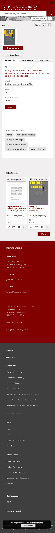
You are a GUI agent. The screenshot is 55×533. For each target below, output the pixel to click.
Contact (9, 483)
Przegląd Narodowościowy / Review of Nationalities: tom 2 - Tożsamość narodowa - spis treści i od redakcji (38, 208)
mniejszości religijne (15, 139)
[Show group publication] (16, 179)
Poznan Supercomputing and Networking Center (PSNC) (28, 528)
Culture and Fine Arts (15, 372)
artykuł (8, 100)
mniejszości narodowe (16, 144)
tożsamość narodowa (16, 149)
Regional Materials (14, 383)
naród (9, 135)
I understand (28, 526)
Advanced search (39, 18)
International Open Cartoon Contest (21, 400)
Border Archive (12, 388)
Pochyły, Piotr (27, 84)
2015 (7, 92)
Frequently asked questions (17, 478)
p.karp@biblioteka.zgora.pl (17, 329)
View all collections (14, 414)
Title (8, 435)
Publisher (10, 446)
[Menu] (51, 2)
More (43, 234)
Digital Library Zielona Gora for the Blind (23, 405)
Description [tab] (10, 60)
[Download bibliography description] (13, 227)
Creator (9, 429)
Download (12, 55)
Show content (13, 48)
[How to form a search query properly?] (50, 18)
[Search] (50, 13)
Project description (14, 461)
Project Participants (14, 467)
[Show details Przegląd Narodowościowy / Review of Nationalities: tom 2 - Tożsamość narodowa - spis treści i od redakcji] (46, 227)
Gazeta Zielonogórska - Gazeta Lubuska (22, 394)
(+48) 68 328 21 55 (14, 279)
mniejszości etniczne (26, 135)
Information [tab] (27, 60)
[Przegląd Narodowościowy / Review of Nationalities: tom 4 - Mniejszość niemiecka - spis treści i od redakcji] (9, 37)
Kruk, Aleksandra (12, 84)
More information (36, 523)
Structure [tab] (44, 60)
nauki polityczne (38, 149)
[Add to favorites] (44, 25)
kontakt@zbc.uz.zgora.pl (16, 292)
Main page (10, 357)
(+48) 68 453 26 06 (14, 322)
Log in (8, 501)
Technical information (15, 472)
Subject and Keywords (15, 440)
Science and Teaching (15, 377)
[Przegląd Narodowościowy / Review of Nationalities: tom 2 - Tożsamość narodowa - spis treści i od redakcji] (38, 191)
